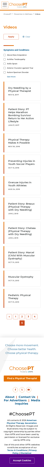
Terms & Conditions (17, 450)
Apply (11, 36)
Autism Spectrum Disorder (18, 72)
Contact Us (27, 397)
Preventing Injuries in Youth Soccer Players (21, 162)
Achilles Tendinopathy (16, 59)
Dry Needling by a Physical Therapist (19, 89)
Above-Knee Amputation (17, 55)
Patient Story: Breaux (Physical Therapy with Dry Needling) (21, 206)
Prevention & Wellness (23, 14)
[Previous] (9, 316)
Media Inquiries (27, 402)
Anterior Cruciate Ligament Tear (20, 68)
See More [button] (11, 77)
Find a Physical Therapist (22, 378)
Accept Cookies (22, 460)
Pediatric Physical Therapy (19, 297)
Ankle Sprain (12, 63)
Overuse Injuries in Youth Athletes (20, 184)
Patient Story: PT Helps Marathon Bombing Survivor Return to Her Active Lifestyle (21, 115)
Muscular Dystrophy (20, 276)
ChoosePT (7, 14)
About (9, 397)
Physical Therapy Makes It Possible (19, 141)
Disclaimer (26, 453)
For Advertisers (16, 400)
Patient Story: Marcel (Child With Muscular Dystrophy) (21, 255)
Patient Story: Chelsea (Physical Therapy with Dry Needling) (22, 231)
